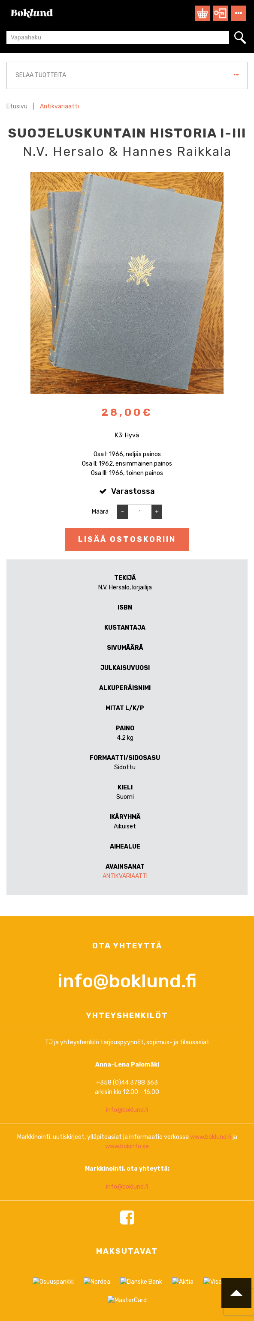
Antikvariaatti (59, 106)
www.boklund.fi (210, 1210)
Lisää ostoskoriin (127, 539)
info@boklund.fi (127, 1055)
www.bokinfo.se (127, 1220)
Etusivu (16, 106)
